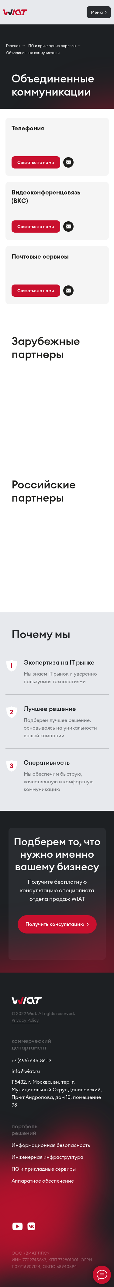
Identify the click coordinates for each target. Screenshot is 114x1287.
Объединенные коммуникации (33, 52)
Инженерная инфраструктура (47, 1157)
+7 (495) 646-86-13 (31, 1060)
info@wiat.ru (26, 1071)
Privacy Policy (25, 1020)
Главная (13, 45)
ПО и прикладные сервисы (52, 45)
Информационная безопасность (51, 1145)
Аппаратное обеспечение (43, 1181)
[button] (36, 162)
